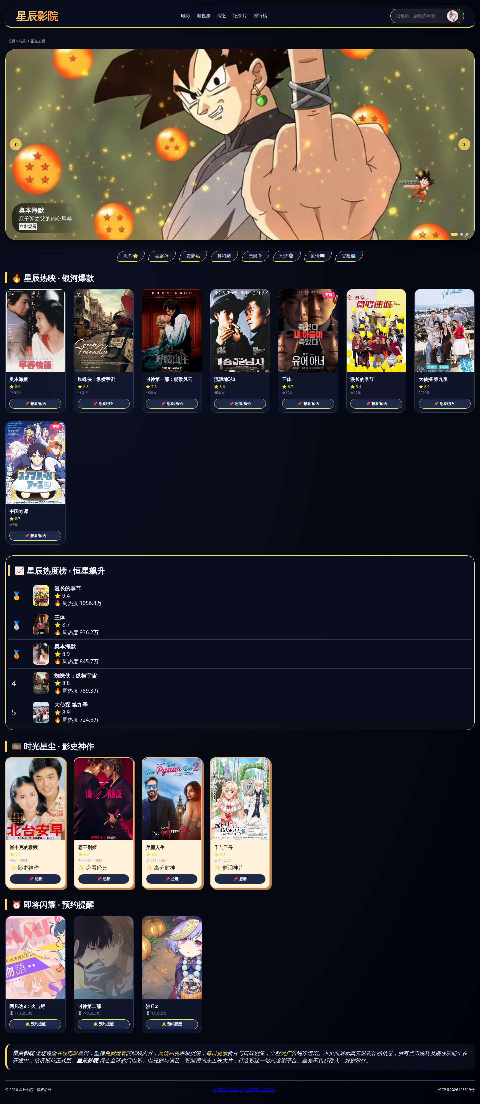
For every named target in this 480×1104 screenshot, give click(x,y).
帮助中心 (236, 1089)
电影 (185, 15)
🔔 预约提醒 (35, 1024)
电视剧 (204, 15)
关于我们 (220, 1089)
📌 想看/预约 (35, 404)
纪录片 (240, 15)
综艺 (222, 15)
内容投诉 (267, 1089)
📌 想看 (35, 879)
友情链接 (251, 1089)
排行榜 (260, 15)
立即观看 (28, 226)
